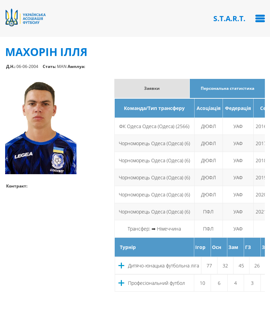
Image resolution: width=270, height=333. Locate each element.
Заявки (152, 88)
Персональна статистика (227, 88)
